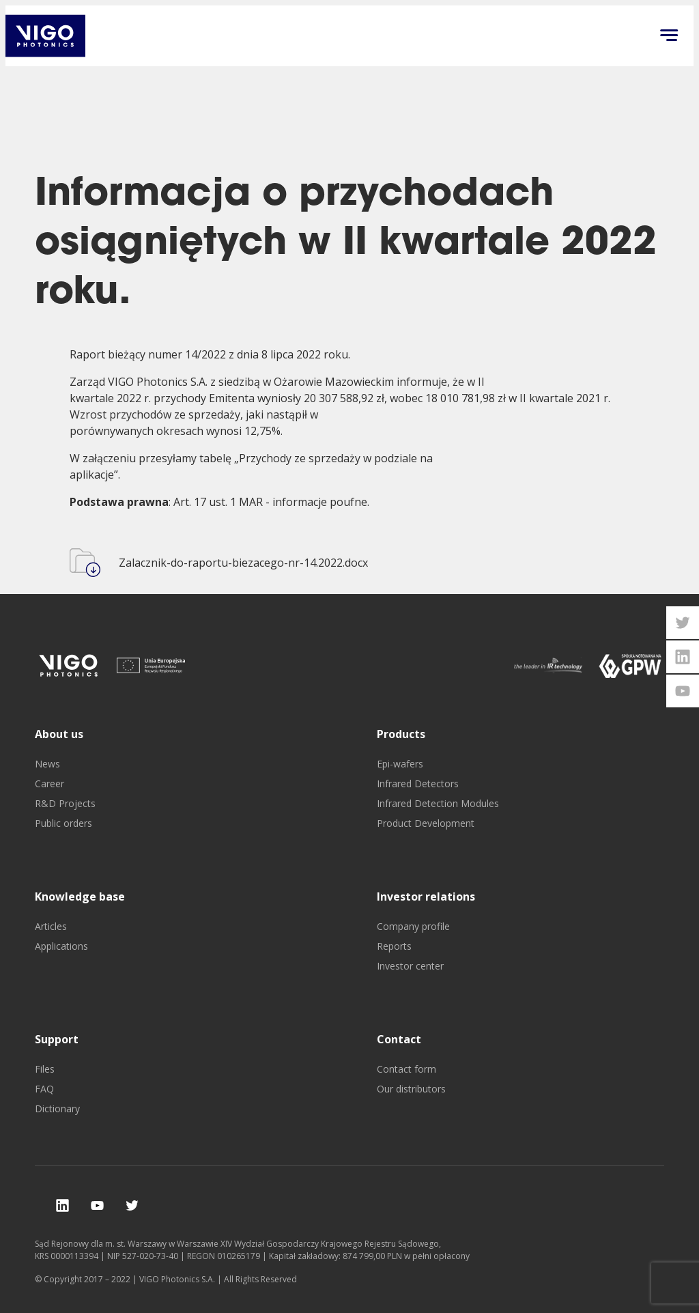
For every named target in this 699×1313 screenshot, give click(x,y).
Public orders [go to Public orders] (63, 823)
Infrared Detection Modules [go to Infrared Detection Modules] (438, 803)
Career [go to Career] (49, 783)
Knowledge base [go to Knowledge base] (80, 896)
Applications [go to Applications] (61, 946)
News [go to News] (47, 763)
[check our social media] (62, 1205)
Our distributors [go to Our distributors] (411, 1088)
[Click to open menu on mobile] (669, 36)
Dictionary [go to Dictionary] (57, 1108)
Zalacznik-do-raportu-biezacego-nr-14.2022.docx (243, 562)
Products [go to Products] (401, 734)
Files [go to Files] (45, 1068)
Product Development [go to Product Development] (425, 823)
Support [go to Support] (57, 1039)
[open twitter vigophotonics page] (682, 622)
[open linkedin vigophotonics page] (682, 656)
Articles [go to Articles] (51, 926)
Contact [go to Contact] (399, 1039)
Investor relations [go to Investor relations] (426, 896)
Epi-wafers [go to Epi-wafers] (400, 763)
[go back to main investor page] (45, 35)
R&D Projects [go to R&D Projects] (65, 803)
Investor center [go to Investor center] (410, 965)
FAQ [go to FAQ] (44, 1088)
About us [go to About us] (59, 734)
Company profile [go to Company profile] (413, 926)
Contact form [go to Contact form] (406, 1068)
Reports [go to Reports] (394, 946)
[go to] (69, 665)
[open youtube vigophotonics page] (682, 691)
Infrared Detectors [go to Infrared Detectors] (418, 783)
